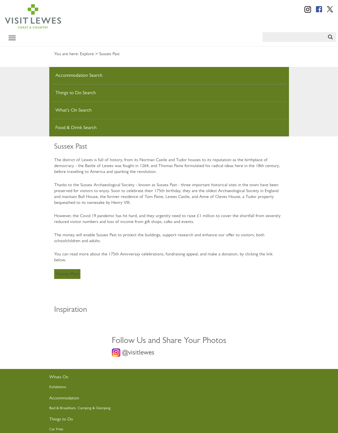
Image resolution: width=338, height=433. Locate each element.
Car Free (56, 429)
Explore (87, 54)
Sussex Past (67, 274)
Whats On (58, 377)
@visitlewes (138, 352)
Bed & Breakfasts (62, 408)
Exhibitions (57, 387)
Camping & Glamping (95, 408)
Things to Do (61, 419)
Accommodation (64, 398)
